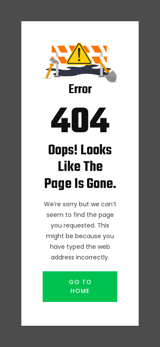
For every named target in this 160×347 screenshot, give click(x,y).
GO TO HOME (80, 286)
